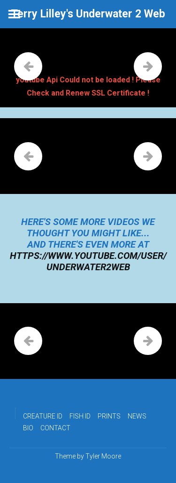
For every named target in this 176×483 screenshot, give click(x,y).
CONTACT (55, 428)
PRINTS (109, 416)
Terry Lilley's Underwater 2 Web (88, 14)
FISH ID (80, 416)
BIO (28, 428)
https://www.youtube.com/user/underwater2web (88, 261)
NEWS (137, 416)
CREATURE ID (42, 416)
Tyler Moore (103, 456)
